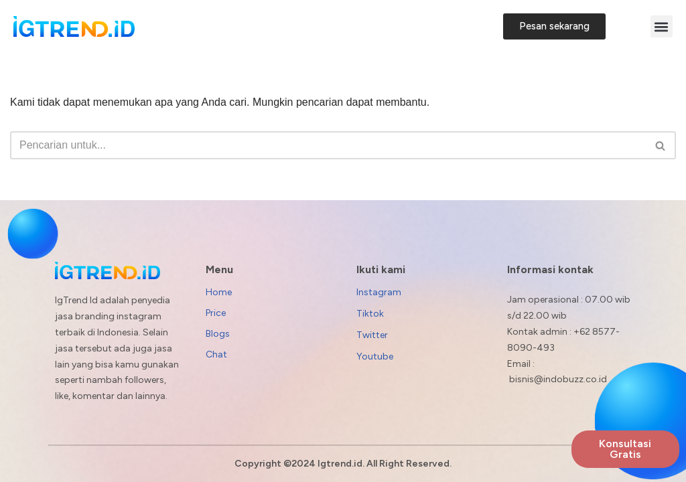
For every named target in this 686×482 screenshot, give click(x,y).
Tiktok (370, 313)
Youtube (374, 356)
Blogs (218, 333)
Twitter (372, 335)
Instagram (378, 292)
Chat (216, 354)
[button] (661, 26)
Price (216, 313)
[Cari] (328, 145)
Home (219, 292)
